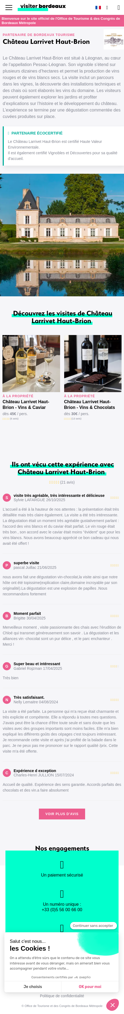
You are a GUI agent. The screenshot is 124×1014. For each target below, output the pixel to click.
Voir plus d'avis (62, 814)
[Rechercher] (106, 7)
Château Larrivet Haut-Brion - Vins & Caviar (25, 404)
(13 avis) (77, 418)
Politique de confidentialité (62, 996)
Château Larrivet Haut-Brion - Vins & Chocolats (89, 404)
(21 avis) (67, 482)
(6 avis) (14, 418)
